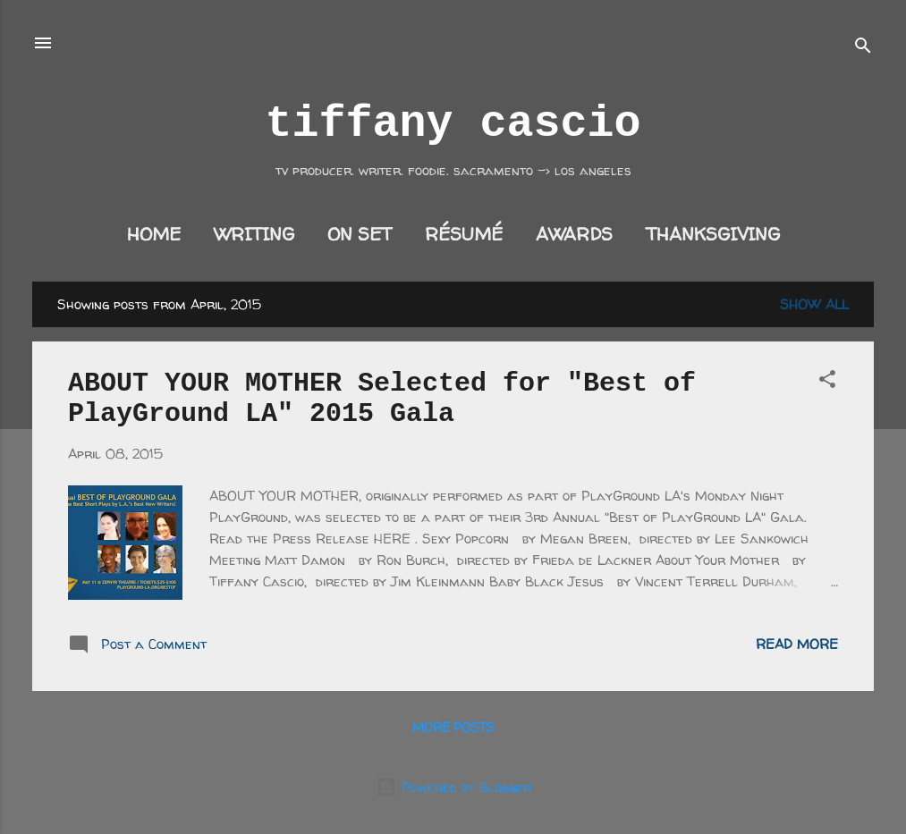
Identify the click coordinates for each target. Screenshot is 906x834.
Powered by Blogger (453, 787)
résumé (464, 234)
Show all (814, 304)
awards (574, 234)
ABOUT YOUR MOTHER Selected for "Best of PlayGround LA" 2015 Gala (382, 398)
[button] (827, 382)
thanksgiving (713, 234)
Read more (797, 644)
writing (254, 234)
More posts (453, 727)
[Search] (863, 48)
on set (359, 234)
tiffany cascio (452, 123)
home (154, 234)
